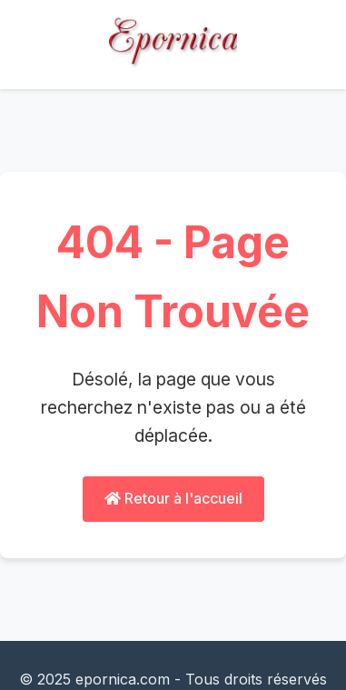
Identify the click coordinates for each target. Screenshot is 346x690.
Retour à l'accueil (173, 498)
